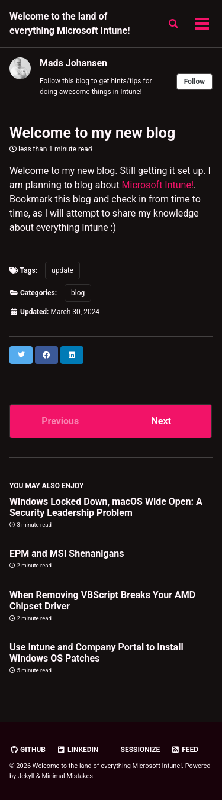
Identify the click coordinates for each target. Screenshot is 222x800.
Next (161, 421)
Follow (194, 82)
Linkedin (78, 750)
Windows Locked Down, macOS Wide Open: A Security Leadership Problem (105, 507)
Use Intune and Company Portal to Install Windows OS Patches (96, 652)
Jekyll (26, 776)
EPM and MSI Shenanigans (66, 553)
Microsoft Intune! (158, 185)
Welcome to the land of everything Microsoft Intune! (69, 23)
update (62, 270)
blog (78, 293)
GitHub (27, 750)
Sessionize (139, 750)
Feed (184, 750)
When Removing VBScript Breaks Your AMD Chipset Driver (102, 600)
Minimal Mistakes (67, 776)
